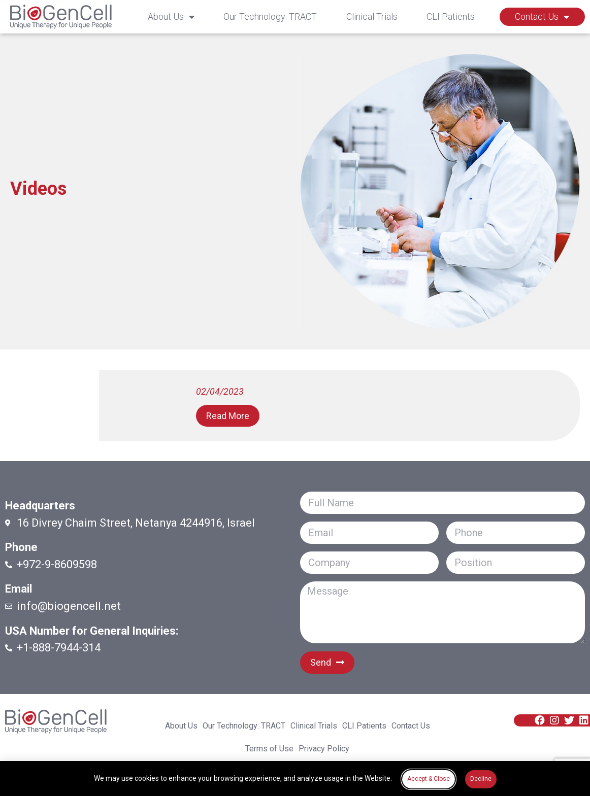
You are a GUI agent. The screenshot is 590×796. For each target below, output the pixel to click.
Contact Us (542, 17)
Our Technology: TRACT (270, 16)
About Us (171, 16)
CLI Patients (451, 16)
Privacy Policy (324, 749)
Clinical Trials (372, 16)
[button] (227, 416)
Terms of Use (269, 749)
